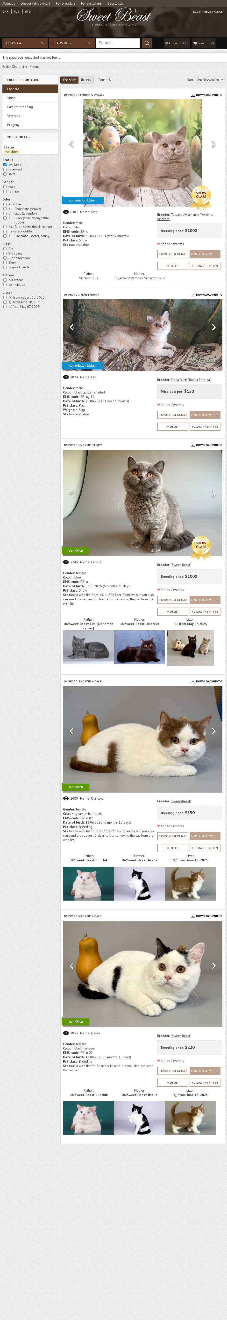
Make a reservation (205, 254)
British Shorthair (13, 66)
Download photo (209, 95)
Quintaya (97, 798)
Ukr (5, 11)
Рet (10, 249)
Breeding (15, 253)
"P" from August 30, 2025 (26, 297)
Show (12, 262)
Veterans (13, 116)
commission (16, 284)
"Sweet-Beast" (181, 565)
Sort (190, 79)
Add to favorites (172, 244)
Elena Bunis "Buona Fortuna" (191, 380)
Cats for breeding (20, 107)
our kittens (15, 280)
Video (11, 98)
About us (8, 3)
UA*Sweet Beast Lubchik (89, 860)
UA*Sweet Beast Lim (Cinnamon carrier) (88, 626)
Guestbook (115, 3)
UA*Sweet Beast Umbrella (140, 624)
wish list (173, 266)
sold (11, 174)
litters (86, 79)
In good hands (18, 267)
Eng (28, 11)
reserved (15, 169)
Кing (94, 212)
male (12, 187)
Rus (17, 11)
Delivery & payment (35, 3)
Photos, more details (172, 254)
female (13, 191)
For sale (13, 89)
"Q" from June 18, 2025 (24, 302)
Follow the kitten (205, 266)
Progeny (13, 125)
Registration (213, 11)
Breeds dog (61, 43)
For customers (91, 3)
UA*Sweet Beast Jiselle (139, 860)
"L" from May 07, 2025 (24, 306)
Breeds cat (14, 43)
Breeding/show (19, 258)
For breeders (65, 3)
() (206, 43)
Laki (94, 377)
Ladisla (96, 562)
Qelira (95, 1033)
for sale (69, 79)
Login (197, 11)
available (15, 164)
